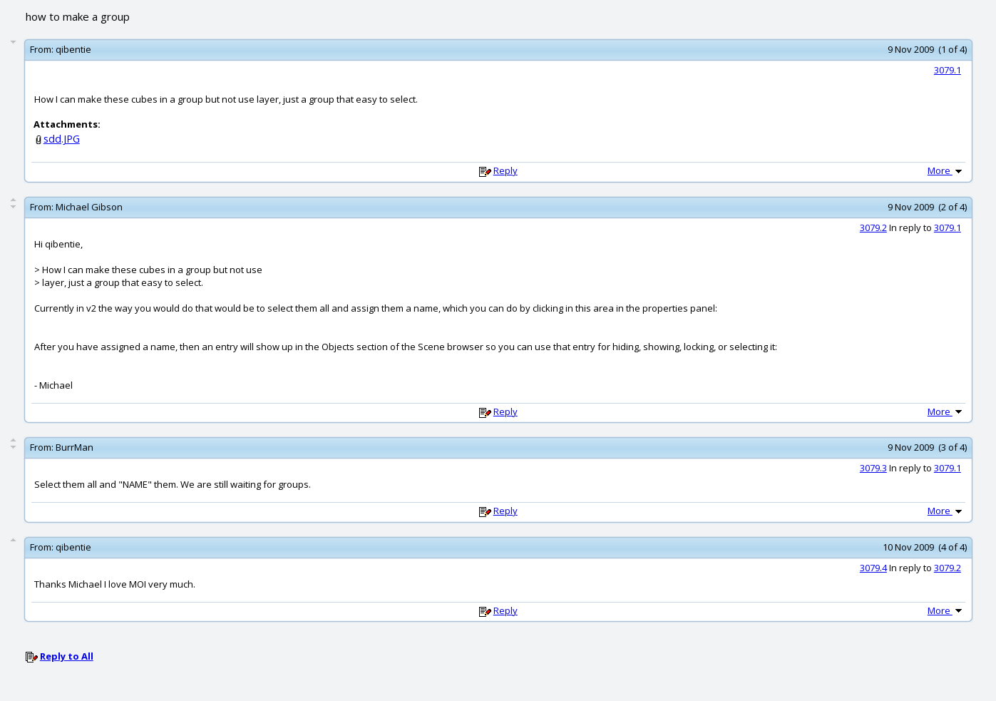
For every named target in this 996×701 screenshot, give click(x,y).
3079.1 (947, 69)
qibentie (73, 49)
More (946, 170)
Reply (505, 170)
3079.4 (873, 567)
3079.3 (873, 467)
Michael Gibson (89, 206)
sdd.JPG (61, 138)
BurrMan (74, 447)
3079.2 (873, 227)
